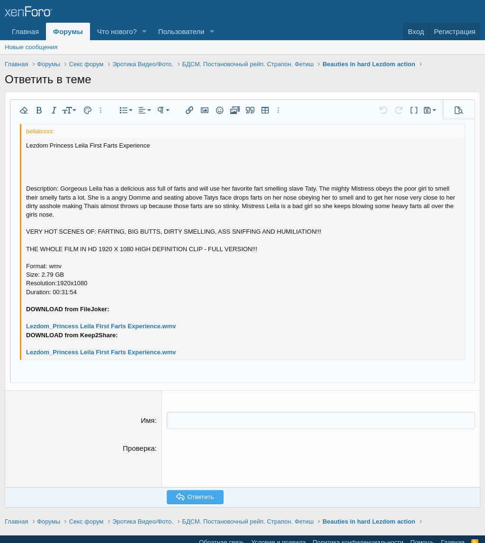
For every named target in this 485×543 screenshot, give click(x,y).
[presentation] (239, 461)
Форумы (68, 31)
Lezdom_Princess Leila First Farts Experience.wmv (101, 326)
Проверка (138, 448)
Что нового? (117, 31)
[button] (144, 31)
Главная (25, 31)
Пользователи (181, 31)
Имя (147, 420)
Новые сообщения (31, 47)
